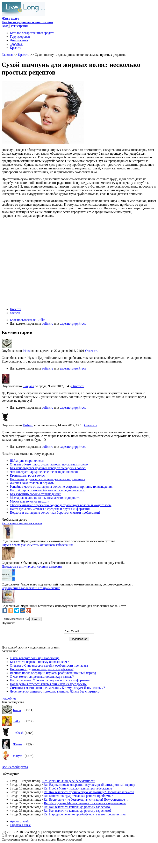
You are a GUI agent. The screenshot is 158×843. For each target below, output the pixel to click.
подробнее (9, 698)
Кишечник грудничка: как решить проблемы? (41, 669)
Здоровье (16, 44)
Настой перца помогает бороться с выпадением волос (47, 490)
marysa (17, 756)
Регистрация (19, 26)
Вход (5, 26)
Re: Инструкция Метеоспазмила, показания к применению (85, 803)
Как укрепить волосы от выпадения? (35, 494)
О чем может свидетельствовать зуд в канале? (42, 676)
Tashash (28, 425)
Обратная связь (20, 825)
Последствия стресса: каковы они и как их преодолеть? (48, 684)
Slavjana (28, 386)
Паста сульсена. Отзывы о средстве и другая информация (50, 509)
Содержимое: (11, 541)
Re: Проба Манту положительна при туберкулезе (78, 788)
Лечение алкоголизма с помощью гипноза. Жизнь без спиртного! (55, 691)
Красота (15, 47)
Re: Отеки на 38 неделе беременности (68, 781)
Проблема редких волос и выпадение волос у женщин (47, 479)
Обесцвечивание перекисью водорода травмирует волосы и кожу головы (60, 505)
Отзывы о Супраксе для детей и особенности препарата (49, 665)
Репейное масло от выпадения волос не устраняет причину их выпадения (61, 486)
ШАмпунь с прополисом (27, 460)
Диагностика (19, 40)
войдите (47, 323)
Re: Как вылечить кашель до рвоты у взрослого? (78, 807)
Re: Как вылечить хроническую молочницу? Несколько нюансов (89, 792)
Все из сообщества (15, 767)
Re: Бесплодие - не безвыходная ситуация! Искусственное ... (86, 799)
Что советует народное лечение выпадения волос (44, 471)
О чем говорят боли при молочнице (34, 658)
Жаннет (18, 744)
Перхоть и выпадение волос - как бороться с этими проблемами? (55, 512)
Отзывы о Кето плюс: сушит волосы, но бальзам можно (49, 464)
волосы (15, 313)
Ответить (91, 350)
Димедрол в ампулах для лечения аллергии (32, 566)
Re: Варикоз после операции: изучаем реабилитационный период (89, 784)
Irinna (26, 350)
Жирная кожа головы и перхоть (32, 483)
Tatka (16, 721)
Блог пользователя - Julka (27, 320)
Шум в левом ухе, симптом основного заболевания (37, 545)
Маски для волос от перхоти (29, 501)
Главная (7, 54)
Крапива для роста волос (27, 475)
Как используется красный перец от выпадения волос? (48, 468)
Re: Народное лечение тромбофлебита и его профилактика (85, 814)
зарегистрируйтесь (73, 323)
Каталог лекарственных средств (32, 33)
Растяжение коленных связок (22, 523)
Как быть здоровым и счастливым (27, 20)
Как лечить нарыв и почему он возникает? (39, 661)
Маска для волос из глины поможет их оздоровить (45, 497)
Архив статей (19, 821)
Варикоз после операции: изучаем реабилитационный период (53, 673)
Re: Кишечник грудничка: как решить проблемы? (78, 796)
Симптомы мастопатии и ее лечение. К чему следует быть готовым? (57, 687)
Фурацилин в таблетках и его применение (31, 588)
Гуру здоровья (20, 36)
